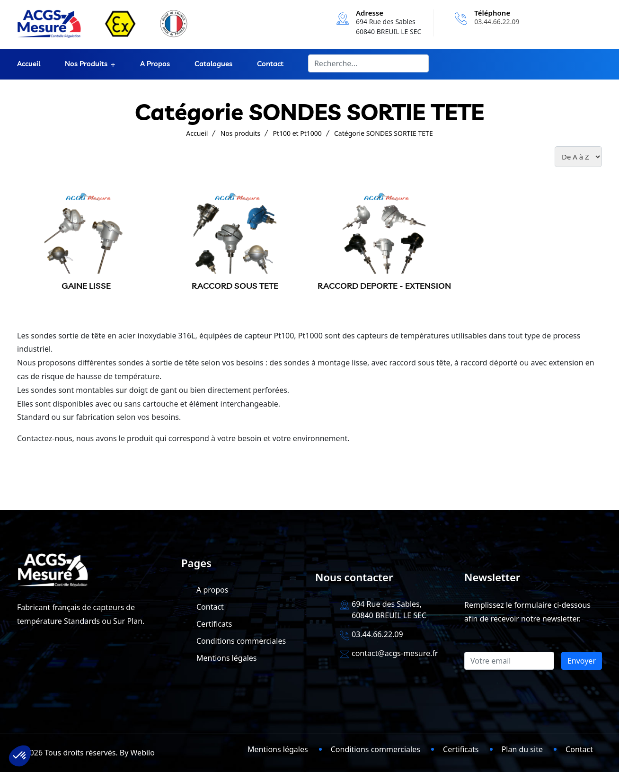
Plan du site (522, 749)
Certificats (214, 624)
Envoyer (581, 661)
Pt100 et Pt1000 (297, 133)
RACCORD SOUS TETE (235, 285)
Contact (270, 64)
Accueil (28, 64)
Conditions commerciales (241, 641)
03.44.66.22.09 (496, 21)
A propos (155, 64)
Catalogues (213, 64)
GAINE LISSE (86, 285)
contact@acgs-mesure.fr (395, 653)
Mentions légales (226, 658)
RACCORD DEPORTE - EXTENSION (384, 285)
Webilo (143, 752)
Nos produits (86, 64)
